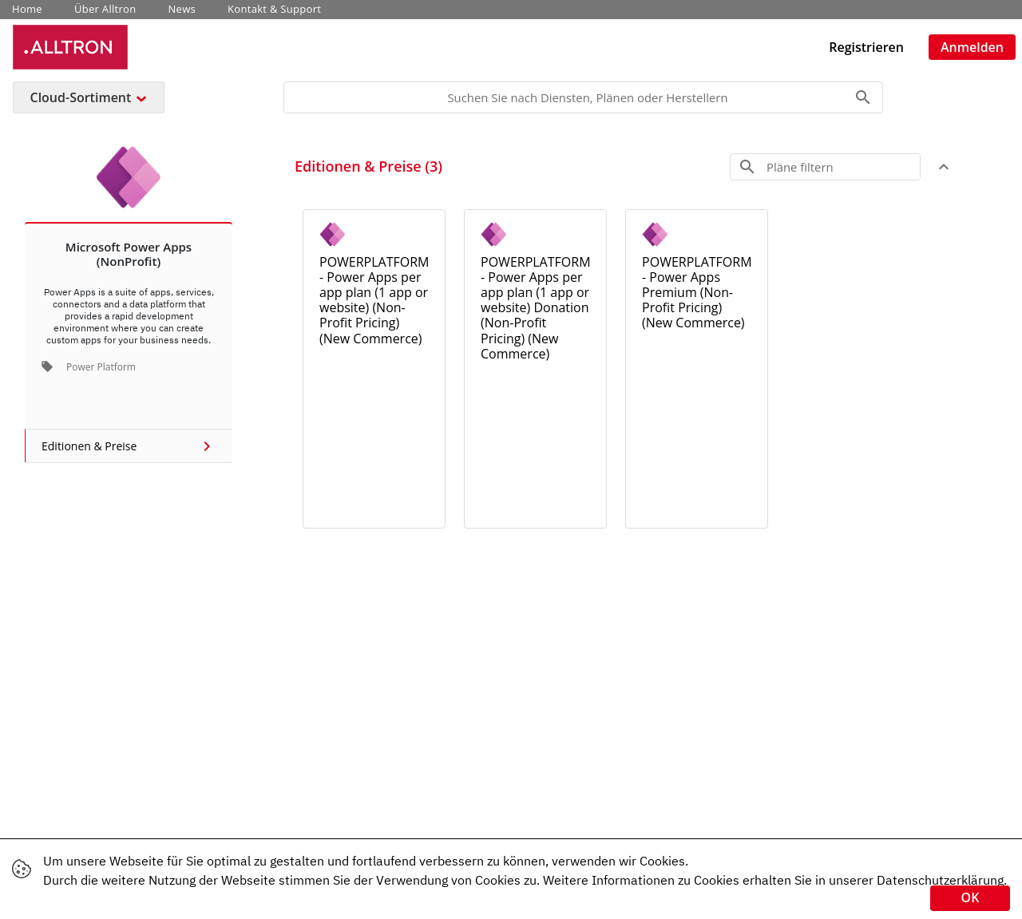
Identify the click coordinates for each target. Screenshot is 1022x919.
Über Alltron (105, 9)
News (182, 9)
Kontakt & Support (274, 9)
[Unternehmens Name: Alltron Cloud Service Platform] (70, 46)
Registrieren (866, 47)
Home (27, 9)
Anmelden (972, 47)
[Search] (583, 97)
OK (970, 897)
